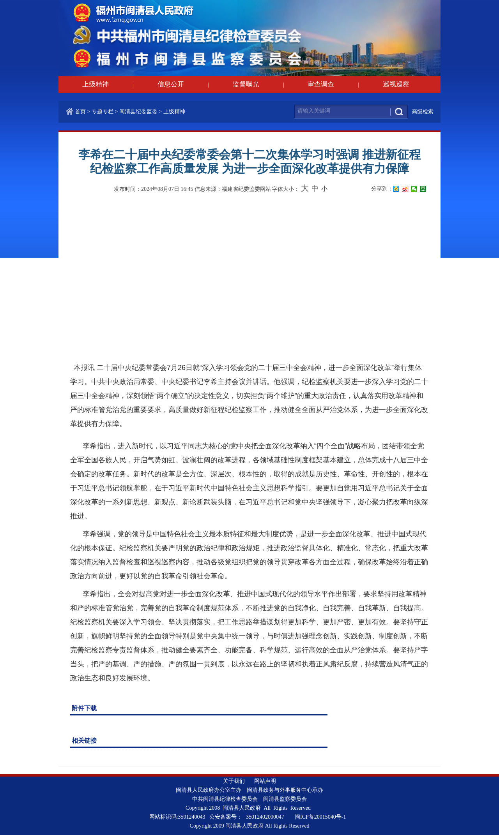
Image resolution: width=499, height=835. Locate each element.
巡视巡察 (396, 84)
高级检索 (423, 112)
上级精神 (95, 84)
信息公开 (170, 84)
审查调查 (321, 84)
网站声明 (265, 781)
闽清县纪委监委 (138, 112)
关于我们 (234, 781)
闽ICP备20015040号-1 (320, 817)
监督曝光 (246, 84)
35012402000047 (265, 817)
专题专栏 (102, 112)
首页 (80, 112)
